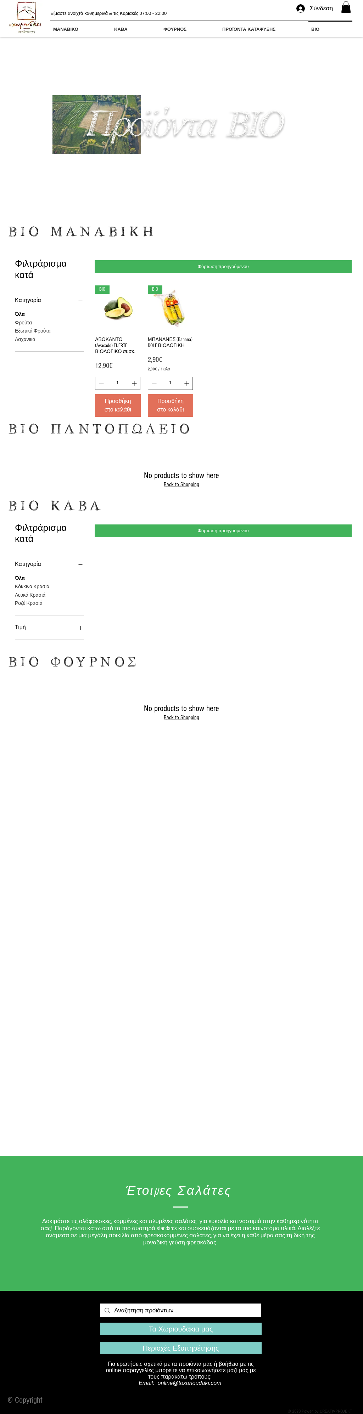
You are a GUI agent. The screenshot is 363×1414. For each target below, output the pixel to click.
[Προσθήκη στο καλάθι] (118, 405)
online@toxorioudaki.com (190, 1383)
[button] (346, 7)
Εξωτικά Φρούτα (33, 330)
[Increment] (134, 383)
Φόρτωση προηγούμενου (223, 266)
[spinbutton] (117, 383)
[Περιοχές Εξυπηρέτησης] (181, 1348)
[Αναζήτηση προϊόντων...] (180, 1311)
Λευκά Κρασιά (30, 594)
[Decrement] (100, 383)
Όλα (20, 314)
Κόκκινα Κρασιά (32, 586)
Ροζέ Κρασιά (29, 603)
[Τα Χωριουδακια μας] (181, 1329)
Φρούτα (23, 322)
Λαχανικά (25, 339)
